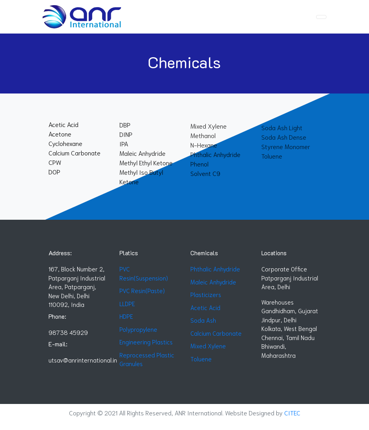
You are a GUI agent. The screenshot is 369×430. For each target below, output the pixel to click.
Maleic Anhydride (213, 282)
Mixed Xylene (208, 346)
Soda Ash (203, 320)
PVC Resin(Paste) (142, 290)
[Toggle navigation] (321, 17)
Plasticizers (205, 294)
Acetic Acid (205, 307)
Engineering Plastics (146, 342)
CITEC (292, 412)
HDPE (126, 316)
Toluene (201, 359)
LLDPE (127, 303)
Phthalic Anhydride (215, 269)
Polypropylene (138, 329)
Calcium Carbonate (216, 333)
